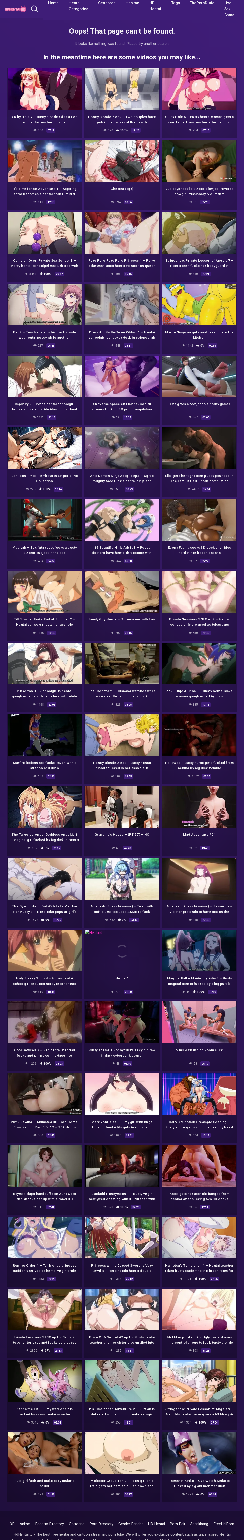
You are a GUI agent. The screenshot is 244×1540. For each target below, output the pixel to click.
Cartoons (76, 1524)
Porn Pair (177, 1524)
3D (12, 1524)
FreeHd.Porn (223, 1524)
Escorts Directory (49, 1524)
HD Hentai (156, 1524)
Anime (25, 1524)
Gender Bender (130, 1524)
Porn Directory (101, 1524)
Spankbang (199, 1524)
